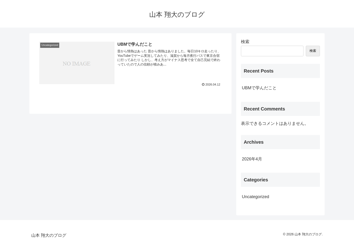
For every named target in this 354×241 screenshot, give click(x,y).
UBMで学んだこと (259, 88)
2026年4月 (252, 159)
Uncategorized (255, 196)
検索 (245, 41)
